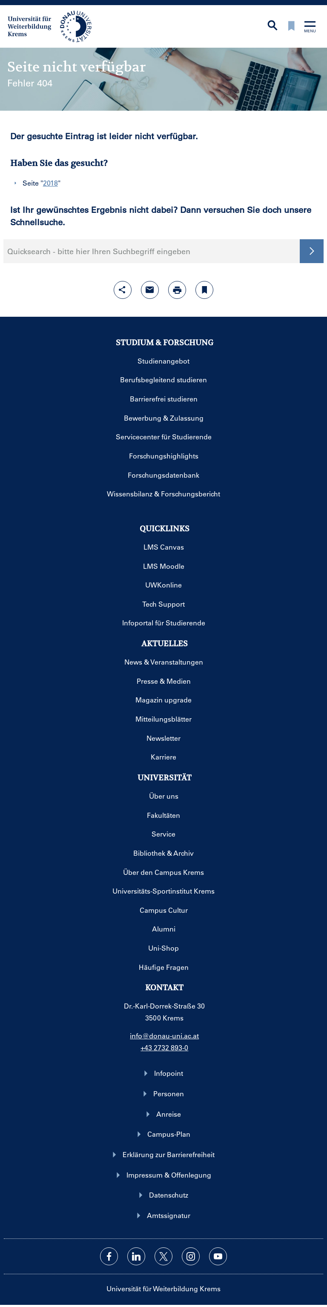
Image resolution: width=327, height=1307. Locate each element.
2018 (50, 182)
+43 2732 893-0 (164, 1047)
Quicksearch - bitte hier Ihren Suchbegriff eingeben (98, 251)
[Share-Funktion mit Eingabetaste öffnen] (123, 290)
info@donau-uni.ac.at (164, 1035)
